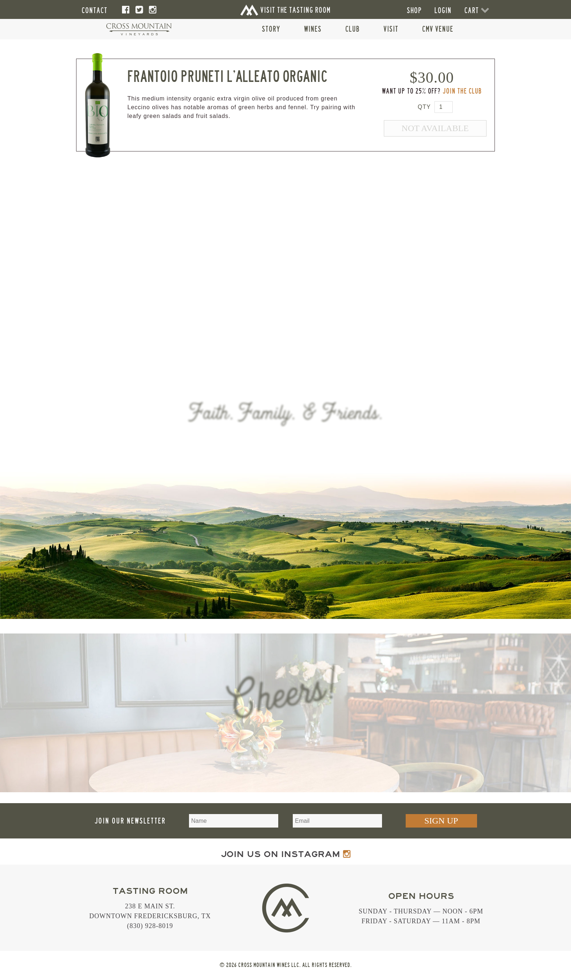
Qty (424, 107)
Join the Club (462, 91)
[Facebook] (126, 10)
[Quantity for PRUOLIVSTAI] (443, 107)
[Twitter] (139, 10)
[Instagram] (153, 10)
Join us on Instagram (286, 854)
